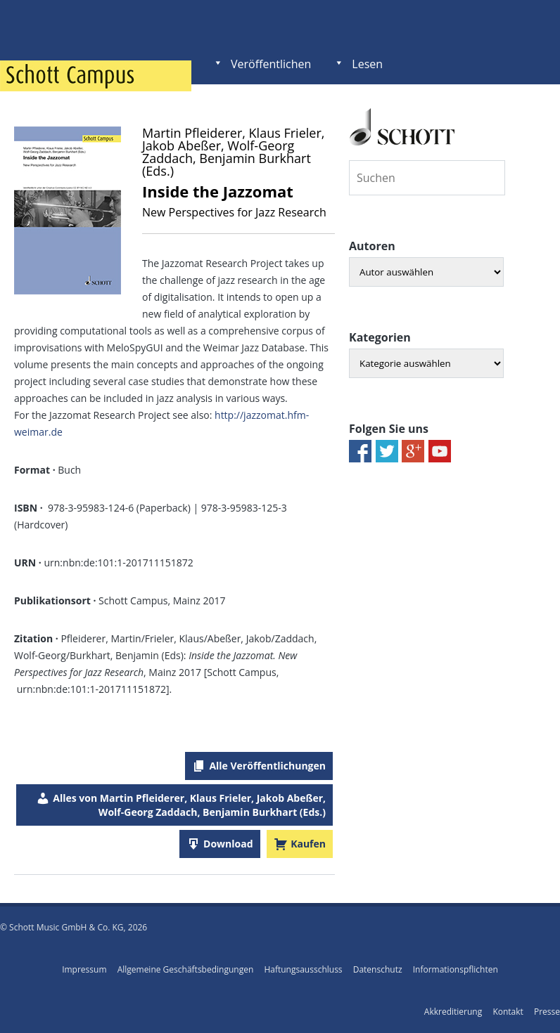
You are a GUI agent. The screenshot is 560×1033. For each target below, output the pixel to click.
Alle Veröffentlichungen (267, 765)
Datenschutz (377, 969)
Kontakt (507, 1012)
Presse (547, 1012)
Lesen (367, 64)
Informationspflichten (455, 969)
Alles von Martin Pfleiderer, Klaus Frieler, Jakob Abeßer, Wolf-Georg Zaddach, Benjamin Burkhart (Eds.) (189, 805)
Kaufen (308, 843)
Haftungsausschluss (303, 969)
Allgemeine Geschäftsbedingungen (185, 969)
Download (228, 843)
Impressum (84, 969)
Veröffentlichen (271, 64)
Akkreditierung (453, 1012)
